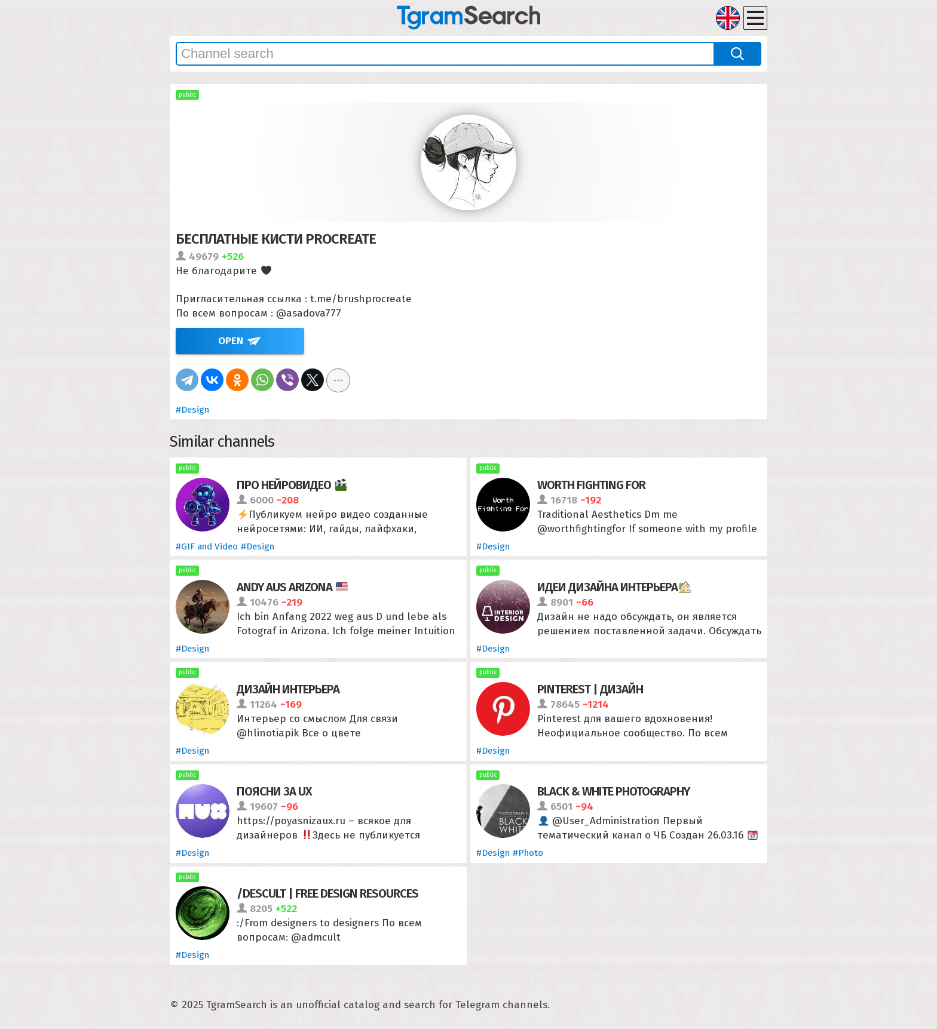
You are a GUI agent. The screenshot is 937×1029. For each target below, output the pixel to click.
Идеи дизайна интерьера (614, 587)
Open (230, 340)
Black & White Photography (613, 791)
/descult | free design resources (327, 893)
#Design (192, 409)
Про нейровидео (292, 485)
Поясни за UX (274, 791)
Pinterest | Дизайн (590, 689)
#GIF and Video (207, 546)
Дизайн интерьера (288, 689)
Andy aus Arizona (292, 587)
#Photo (528, 852)
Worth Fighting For (591, 485)
